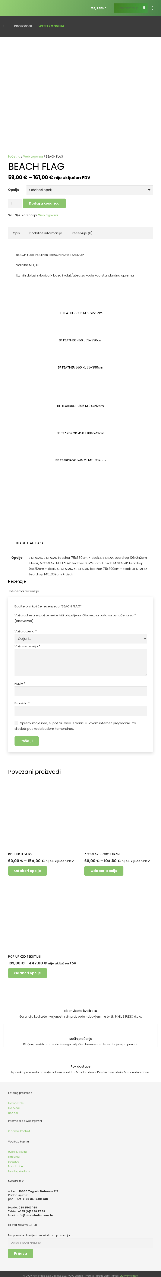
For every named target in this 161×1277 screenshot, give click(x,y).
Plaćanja (14, 1153)
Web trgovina (33, 157)
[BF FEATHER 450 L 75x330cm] (80, 328)
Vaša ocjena (26, 630)
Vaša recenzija (27, 645)
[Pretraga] (144, 7)
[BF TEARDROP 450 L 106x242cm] (80, 421)
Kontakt (25, 1128)
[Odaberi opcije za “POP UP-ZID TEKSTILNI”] (27, 970)
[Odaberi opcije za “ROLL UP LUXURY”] (27, 867)
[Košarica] (153, 7)
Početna (14, 157)
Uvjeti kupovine (17, 1148)
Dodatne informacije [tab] (45, 232)
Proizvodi (14, 1105)
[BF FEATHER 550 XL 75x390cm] (80, 356)
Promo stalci (16, 1100)
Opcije (13, 189)
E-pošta (22, 700)
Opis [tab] (16, 232)
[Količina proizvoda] (14, 203)
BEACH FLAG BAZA (30, 542)
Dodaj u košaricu (43, 202)
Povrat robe (15, 1163)
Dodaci (13, 1109)
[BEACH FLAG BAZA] (46, 482)
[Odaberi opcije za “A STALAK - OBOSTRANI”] (103, 867)
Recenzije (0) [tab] (82, 232)
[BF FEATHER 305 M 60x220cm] (80, 301)
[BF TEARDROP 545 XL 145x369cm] (80, 448)
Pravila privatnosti (19, 1168)
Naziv (20, 681)
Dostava (13, 1158)
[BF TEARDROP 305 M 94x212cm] (80, 394)
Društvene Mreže (129, 1272)
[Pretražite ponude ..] (131, 7)
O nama (13, 1128)
